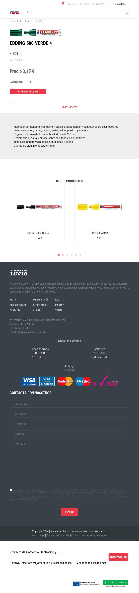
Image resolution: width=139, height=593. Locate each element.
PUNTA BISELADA (20, 21)
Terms (58, 310)
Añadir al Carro (28, 91)
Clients (37, 310)
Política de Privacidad (58, 535)
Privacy (59, 305)
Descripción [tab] (69, 106)
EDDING (39, 21)
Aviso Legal (38, 535)
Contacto (98, 4)
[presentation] (69, 479)
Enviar (69, 512)
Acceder (120, 4)
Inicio (13, 299)
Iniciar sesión (41, 299)
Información (118, 557)
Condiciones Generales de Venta (89, 535)
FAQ (57, 299)
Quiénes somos (18, 305)
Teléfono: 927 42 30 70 (78, 4)
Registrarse (40, 305)
